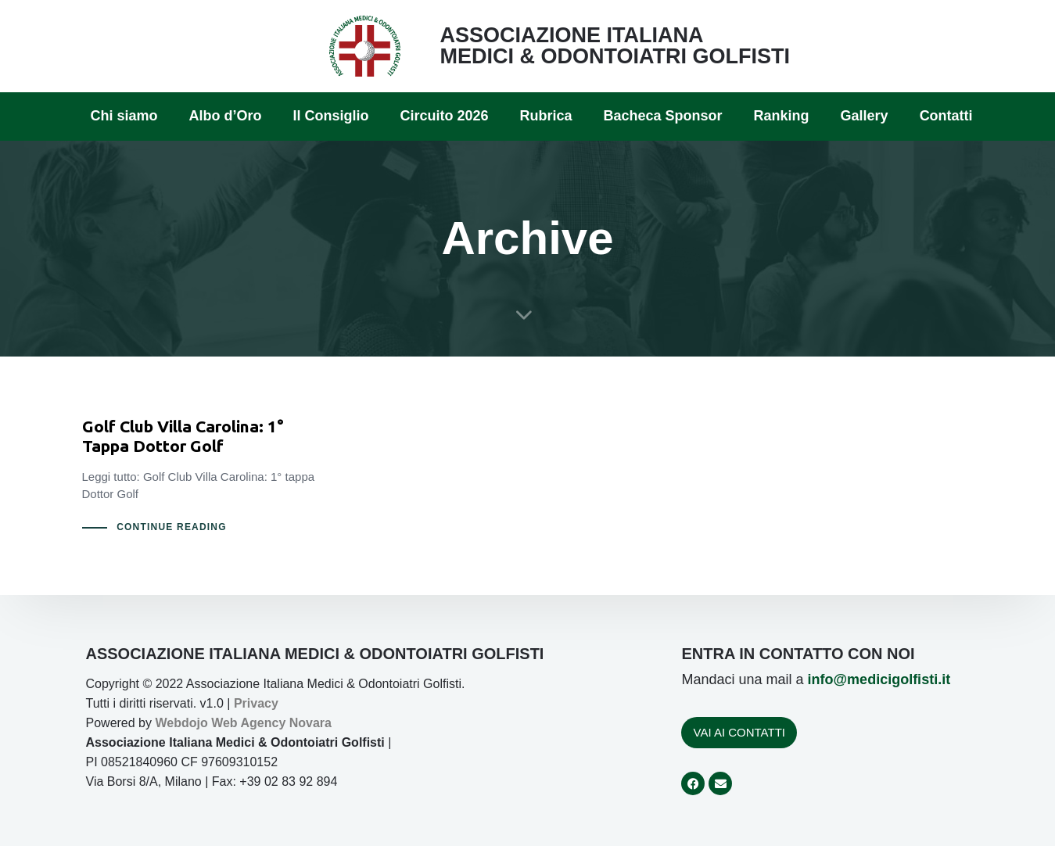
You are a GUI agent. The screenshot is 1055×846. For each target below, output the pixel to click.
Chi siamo (123, 116)
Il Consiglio (330, 116)
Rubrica (545, 116)
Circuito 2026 (444, 116)
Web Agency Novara (271, 722)
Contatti (946, 116)
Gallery (864, 116)
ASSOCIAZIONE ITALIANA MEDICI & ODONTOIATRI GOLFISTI (615, 45)
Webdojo (181, 722)
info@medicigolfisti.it (879, 679)
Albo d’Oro (224, 116)
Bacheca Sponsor (663, 116)
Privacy (256, 703)
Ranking (781, 116)
